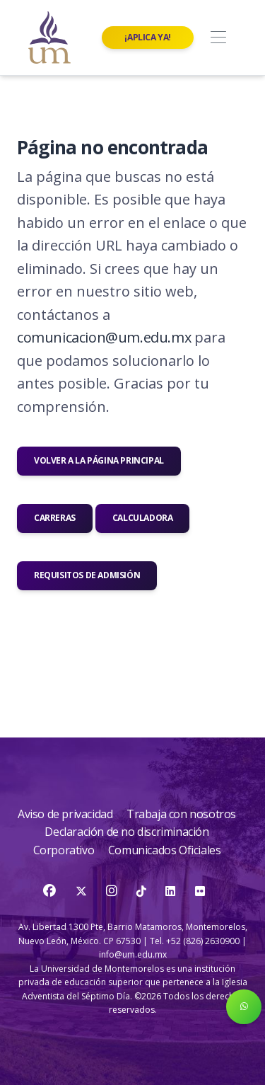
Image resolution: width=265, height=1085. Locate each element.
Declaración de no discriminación (126, 831)
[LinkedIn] (170, 891)
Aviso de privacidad (66, 814)
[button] (243, 1006)
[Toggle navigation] (218, 38)
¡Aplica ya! (147, 37)
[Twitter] (82, 891)
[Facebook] (50, 891)
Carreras (55, 518)
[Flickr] (200, 891)
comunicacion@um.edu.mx (104, 337)
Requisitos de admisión (87, 575)
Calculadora (142, 518)
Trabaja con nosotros (181, 814)
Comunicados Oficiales (164, 850)
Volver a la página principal (99, 460)
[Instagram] (112, 891)
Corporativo (65, 850)
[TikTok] (142, 891)
